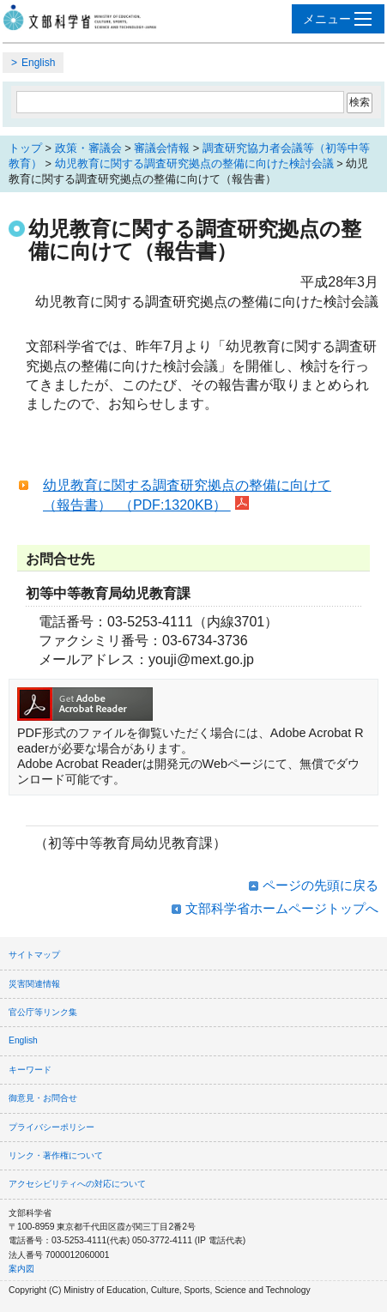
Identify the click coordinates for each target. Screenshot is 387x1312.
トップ (25, 148)
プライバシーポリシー (51, 1127)
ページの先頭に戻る (320, 885)
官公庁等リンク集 (43, 1012)
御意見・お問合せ (43, 1098)
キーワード (30, 1069)
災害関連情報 (34, 984)
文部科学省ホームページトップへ (281, 908)
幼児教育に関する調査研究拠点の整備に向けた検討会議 (194, 163)
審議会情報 (162, 148)
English (38, 63)
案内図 (21, 1268)
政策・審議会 (88, 148)
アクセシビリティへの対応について (77, 1183)
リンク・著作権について (56, 1155)
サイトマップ (34, 954)
